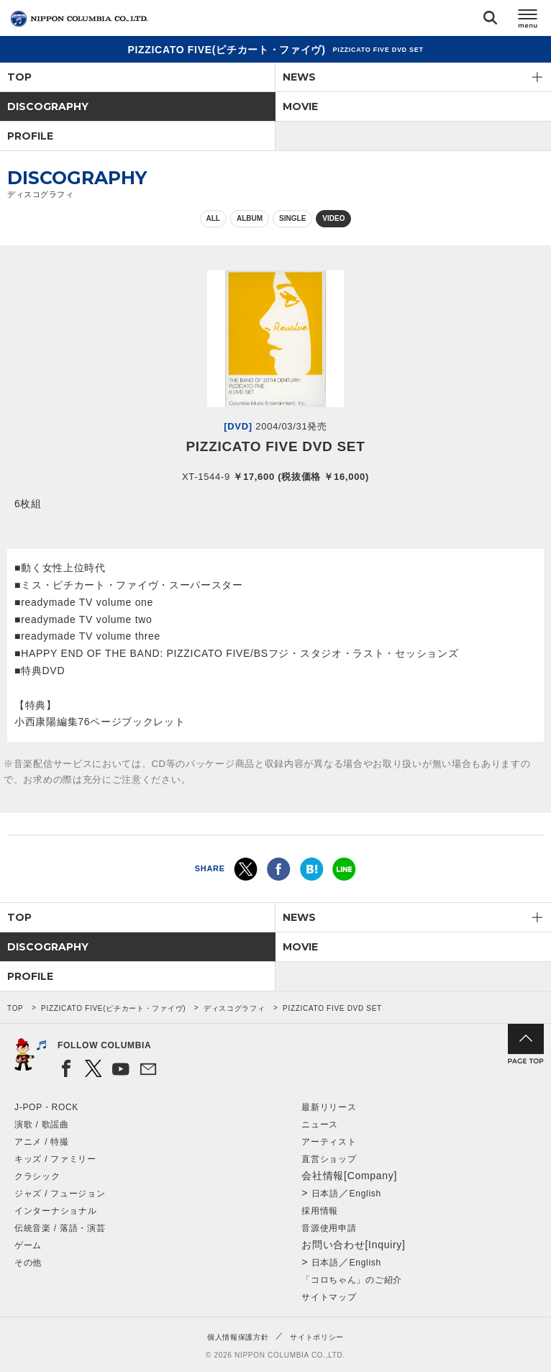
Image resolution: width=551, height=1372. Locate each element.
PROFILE (30, 136)
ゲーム (28, 1245)
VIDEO (333, 218)
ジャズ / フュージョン (59, 1194)
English (365, 1194)
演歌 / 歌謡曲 (41, 1124)
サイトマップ (328, 1297)
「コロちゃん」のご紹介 (351, 1280)
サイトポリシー (317, 1337)
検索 (490, 20)
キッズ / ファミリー (55, 1159)
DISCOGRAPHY (47, 106)
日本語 (325, 1194)
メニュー (528, 20)
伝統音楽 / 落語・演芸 (59, 1228)
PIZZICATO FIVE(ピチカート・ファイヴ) (113, 1008)
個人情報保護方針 (238, 1337)
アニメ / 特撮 (41, 1142)
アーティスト (328, 1142)
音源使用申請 (328, 1228)
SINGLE (292, 218)
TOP (19, 77)
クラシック (37, 1176)
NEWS (299, 77)
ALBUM (250, 218)
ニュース (319, 1124)
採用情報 (319, 1211)
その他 (28, 1263)
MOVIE (300, 106)
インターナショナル (55, 1211)
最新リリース (328, 1107)
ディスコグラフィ (234, 1008)
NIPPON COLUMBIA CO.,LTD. (79, 19)
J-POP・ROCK (46, 1107)
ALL (213, 218)
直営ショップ (328, 1159)
